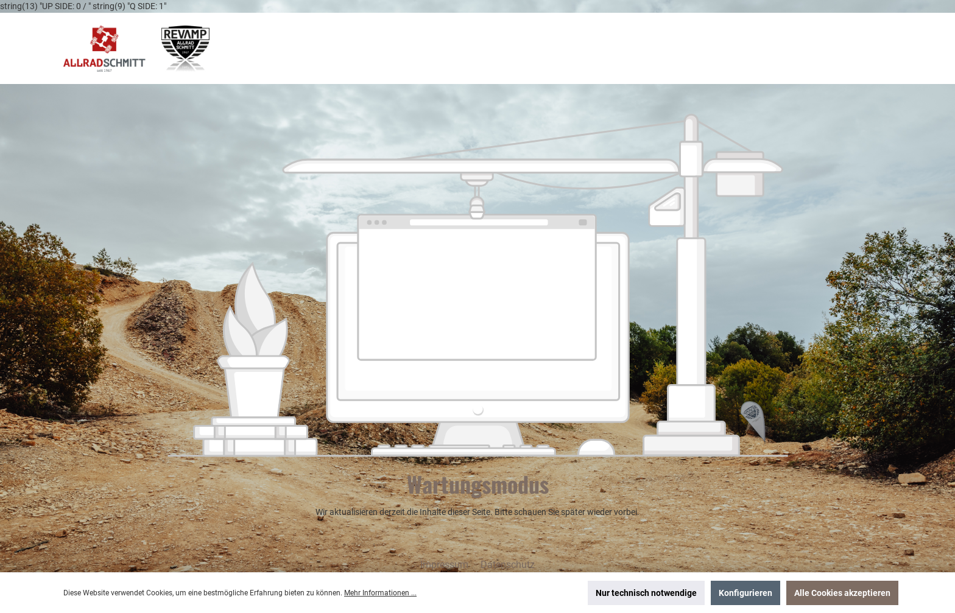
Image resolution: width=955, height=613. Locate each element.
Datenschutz (508, 564)
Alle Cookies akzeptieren (842, 593)
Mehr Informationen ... (380, 593)
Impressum (445, 564)
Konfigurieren (745, 593)
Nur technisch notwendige (646, 593)
